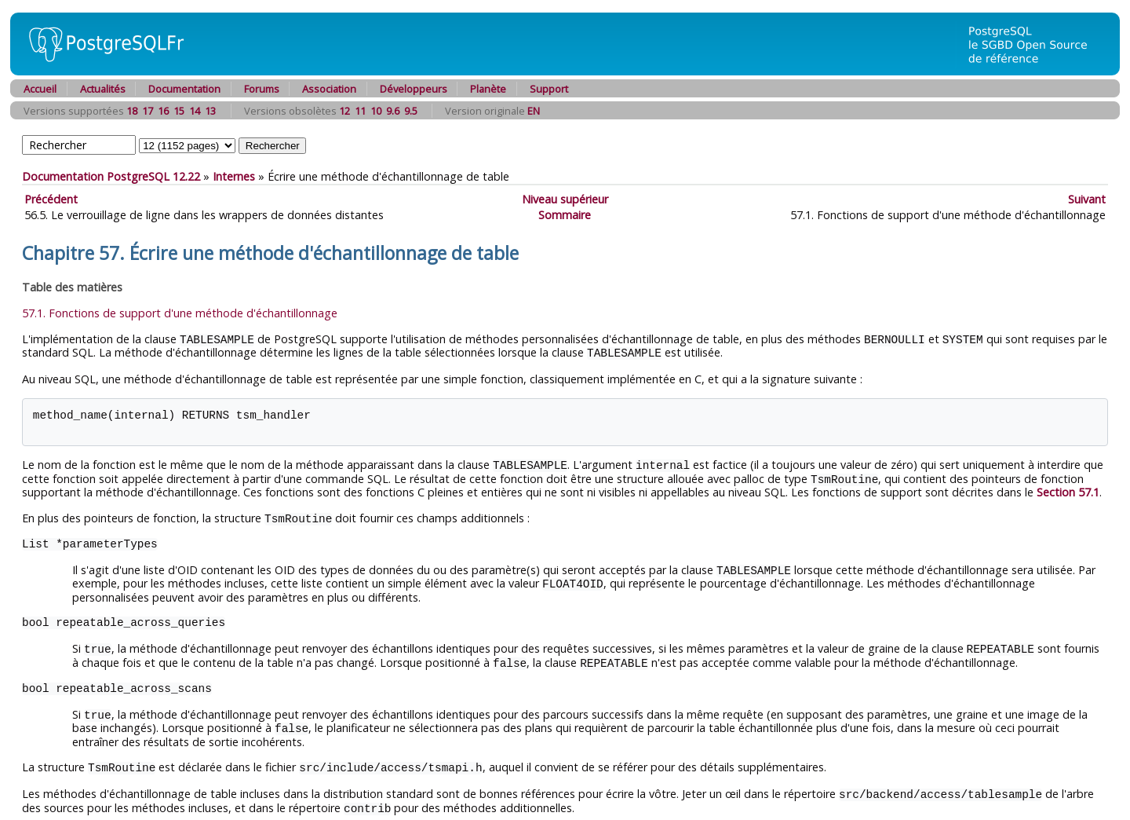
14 (194, 111)
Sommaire (564, 214)
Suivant (1087, 199)
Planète (488, 89)
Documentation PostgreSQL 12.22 (111, 176)
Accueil (40, 89)
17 (147, 111)
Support (549, 89)
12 (344, 111)
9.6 (392, 111)
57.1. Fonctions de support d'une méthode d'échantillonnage (179, 313)
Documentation (184, 89)
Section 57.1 (1068, 488)
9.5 (410, 111)
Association (329, 89)
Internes (234, 176)
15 (178, 111)
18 (131, 111)
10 (375, 111)
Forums (261, 89)
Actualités (103, 89)
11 (360, 111)
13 (210, 111)
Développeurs (413, 89)
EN (533, 111)
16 (163, 111)
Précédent (51, 199)
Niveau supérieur (565, 199)
